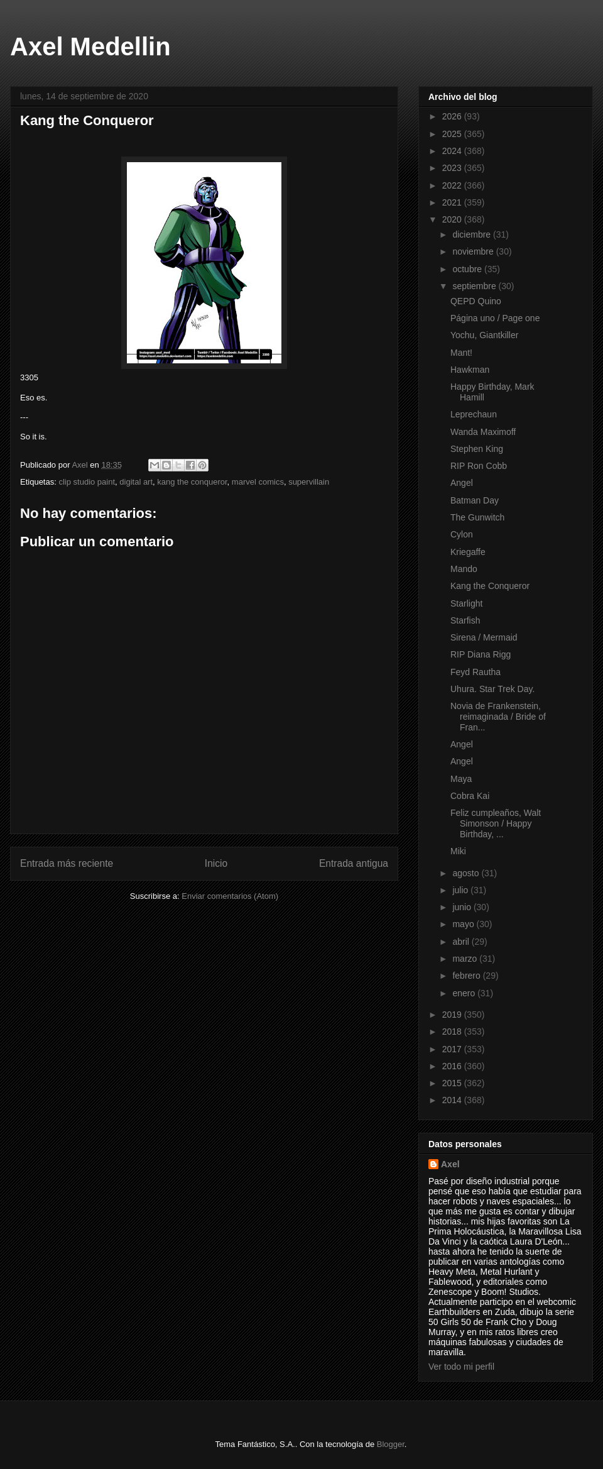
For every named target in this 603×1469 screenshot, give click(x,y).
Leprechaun (473, 414)
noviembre (474, 251)
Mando (463, 569)
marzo (465, 959)
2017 (453, 1049)
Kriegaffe (468, 552)
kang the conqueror (192, 482)
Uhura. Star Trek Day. (492, 689)
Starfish (465, 620)
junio (462, 907)
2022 (453, 185)
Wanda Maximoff (483, 432)
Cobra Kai (469, 796)
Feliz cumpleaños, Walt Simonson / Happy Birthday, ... (495, 823)
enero (464, 993)
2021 (453, 202)
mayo (464, 924)
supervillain (308, 482)
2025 (453, 134)
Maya (461, 779)
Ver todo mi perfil (461, 1367)
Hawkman (469, 370)
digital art (136, 482)
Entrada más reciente (66, 863)
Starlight (466, 603)
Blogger (391, 1444)
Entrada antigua (353, 863)
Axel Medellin (90, 46)
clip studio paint (86, 482)
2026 (453, 116)
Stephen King (476, 449)
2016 (453, 1066)
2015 (453, 1083)
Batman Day (474, 500)
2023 (453, 168)
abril (461, 942)
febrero (467, 976)
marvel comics (258, 482)
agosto (466, 873)
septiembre (475, 286)
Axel (450, 1164)
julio (461, 890)
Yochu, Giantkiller (484, 335)
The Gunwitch (477, 517)
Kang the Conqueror (490, 586)
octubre (468, 269)
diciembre (472, 234)
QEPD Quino (475, 301)
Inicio (216, 863)
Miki (458, 851)
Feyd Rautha (475, 672)
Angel (461, 483)
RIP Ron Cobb (478, 466)
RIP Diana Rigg (480, 654)
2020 (453, 219)
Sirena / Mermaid (484, 637)
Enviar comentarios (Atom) (230, 896)
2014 (453, 1100)
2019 (453, 1015)
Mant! (461, 353)
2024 (453, 151)
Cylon (461, 534)
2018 (453, 1031)
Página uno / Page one (495, 318)
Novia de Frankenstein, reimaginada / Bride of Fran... (498, 716)
